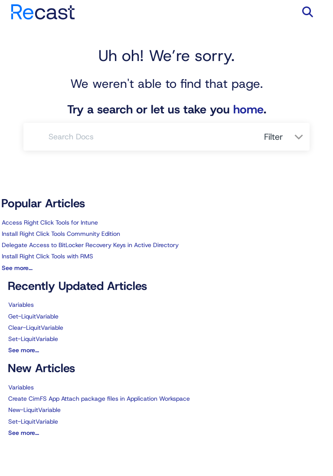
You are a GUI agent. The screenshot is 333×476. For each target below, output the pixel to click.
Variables (21, 305)
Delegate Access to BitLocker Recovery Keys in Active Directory (90, 245)
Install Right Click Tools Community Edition (61, 234)
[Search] (36, 136)
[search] (151, 136)
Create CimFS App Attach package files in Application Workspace (99, 398)
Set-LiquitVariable (33, 339)
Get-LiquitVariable (33, 316)
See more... (17, 268)
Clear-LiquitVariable (35, 327)
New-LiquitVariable (34, 410)
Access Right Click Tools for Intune (50, 222)
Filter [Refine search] (275, 136)
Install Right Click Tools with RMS (47, 256)
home (248, 109)
